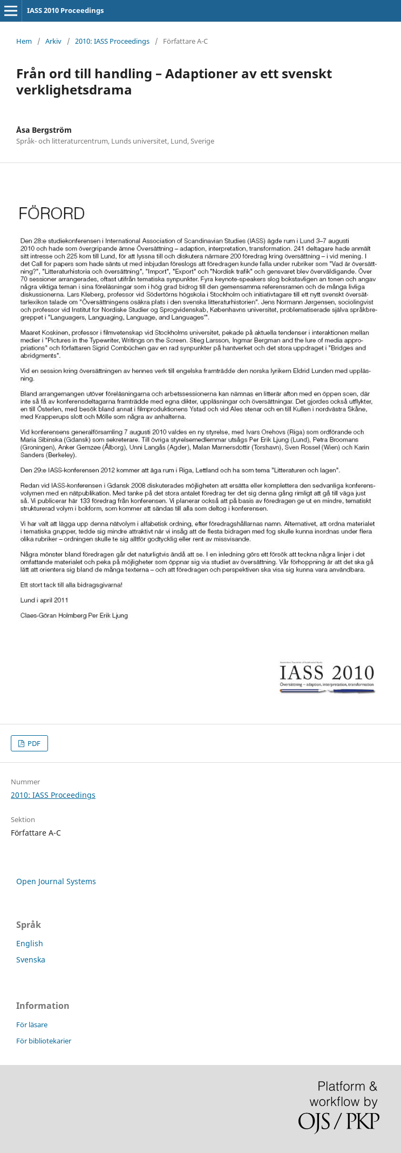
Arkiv (53, 41)
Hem (24, 41)
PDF (33, 743)
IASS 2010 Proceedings (65, 10)
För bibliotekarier (43, 1041)
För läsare (31, 1024)
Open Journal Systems (56, 881)
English (29, 943)
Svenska (30, 959)
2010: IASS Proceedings (112, 41)
